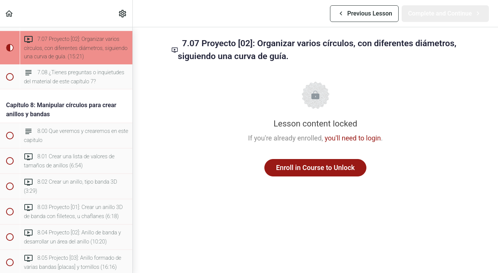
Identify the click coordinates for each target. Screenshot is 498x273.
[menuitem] (122, 13)
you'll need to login (353, 138)
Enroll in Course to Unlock (315, 168)
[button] (9, 13)
